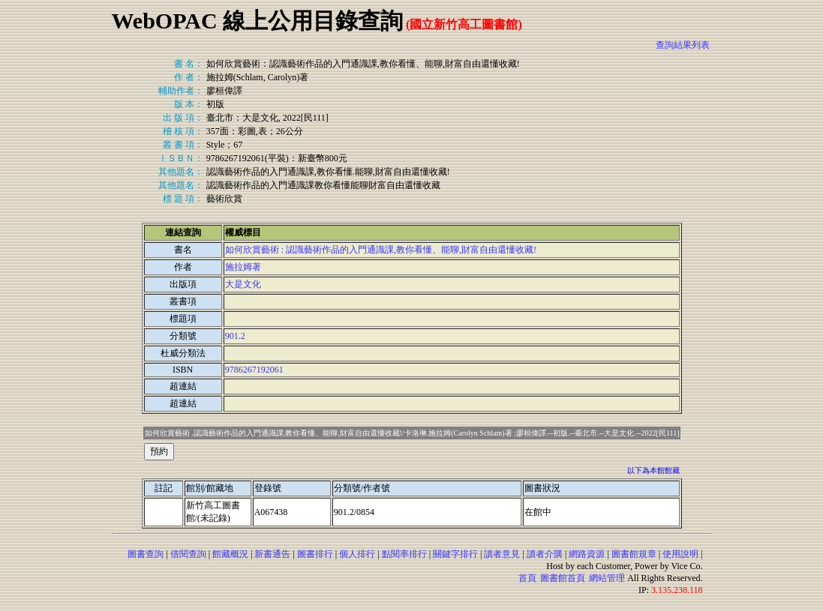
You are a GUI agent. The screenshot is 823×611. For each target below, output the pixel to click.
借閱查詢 (188, 554)
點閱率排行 (404, 554)
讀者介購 (545, 554)
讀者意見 (502, 554)
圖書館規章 (633, 554)
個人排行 (357, 554)
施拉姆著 (243, 267)
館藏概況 (230, 554)
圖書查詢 (146, 554)
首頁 (527, 578)
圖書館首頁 (562, 578)
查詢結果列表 (683, 45)
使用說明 (680, 554)
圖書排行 (315, 554)
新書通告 (272, 554)
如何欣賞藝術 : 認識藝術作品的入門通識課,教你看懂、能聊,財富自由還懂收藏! (380, 249)
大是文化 (243, 284)
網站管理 (607, 578)
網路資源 (587, 554)
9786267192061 (254, 369)
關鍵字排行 (455, 554)
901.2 (235, 336)
